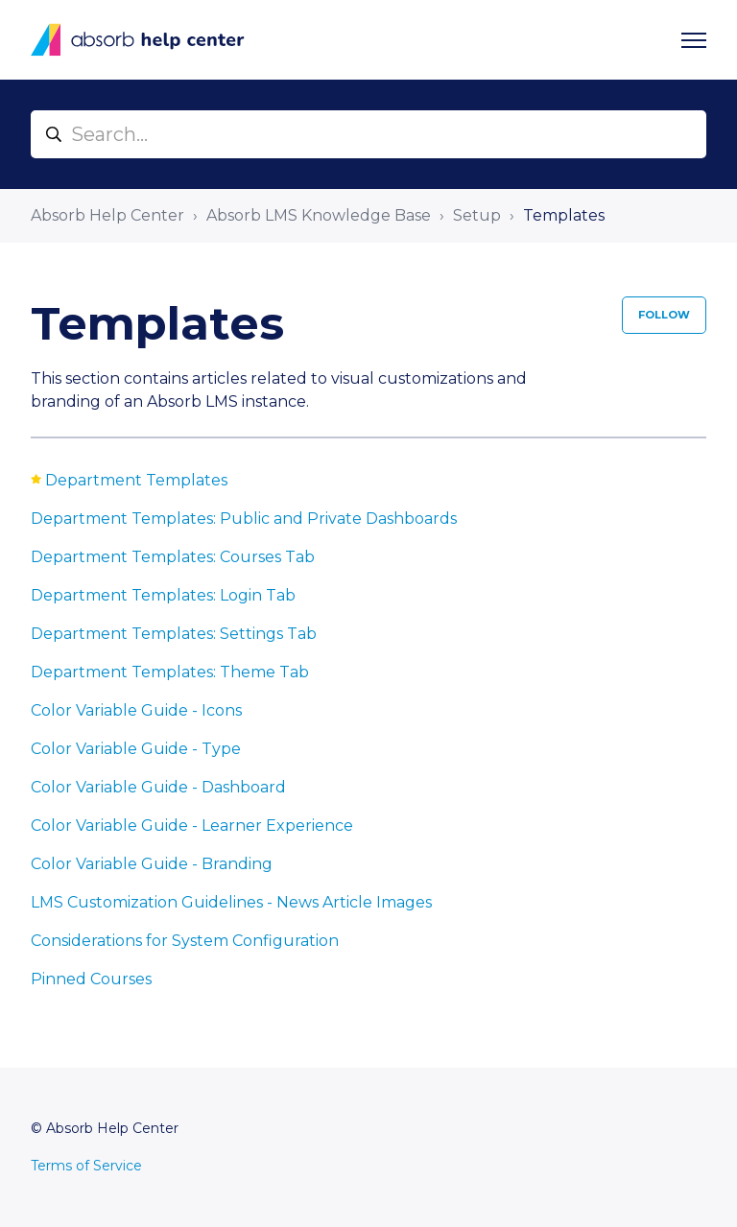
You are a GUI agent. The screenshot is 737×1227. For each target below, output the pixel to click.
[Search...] (368, 134)
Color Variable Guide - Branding (152, 864)
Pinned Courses (91, 979)
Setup (477, 215)
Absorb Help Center (107, 215)
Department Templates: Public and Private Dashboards (244, 518)
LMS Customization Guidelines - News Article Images (231, 902)
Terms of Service (86, 1165)
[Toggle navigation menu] (694, 40)
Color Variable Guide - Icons (136, 710)
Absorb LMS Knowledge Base (318, 215)
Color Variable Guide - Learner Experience (192, 825)
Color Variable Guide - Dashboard (158, 787)
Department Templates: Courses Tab (173, 557)
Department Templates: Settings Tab (174, 634)
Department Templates (136, 480)
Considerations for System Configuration (185, 941)
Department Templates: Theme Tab (170, 672)
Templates (564, 215)
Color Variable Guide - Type (136, 749)
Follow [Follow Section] (664, 314)
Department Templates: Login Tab (163, 595)
